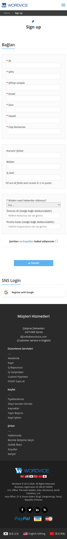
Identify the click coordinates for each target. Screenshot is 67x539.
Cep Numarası (16, 127)
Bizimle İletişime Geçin (21, 440)
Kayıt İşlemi (14, 417)
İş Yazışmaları (16, 372)
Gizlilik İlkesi (15, 444)
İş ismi (10, 173)
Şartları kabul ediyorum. (33, 241)
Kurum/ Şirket (14, 150)
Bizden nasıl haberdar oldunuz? (26, 200)
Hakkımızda (14, 435)
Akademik (13, 358)
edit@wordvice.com (35, 336)
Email (10, 94)
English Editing (34, 533)
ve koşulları (26, 241)
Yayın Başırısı (15, 413)
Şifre (10, 71)
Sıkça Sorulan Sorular (20, 403)
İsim (10, 105)
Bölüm (10, 161)
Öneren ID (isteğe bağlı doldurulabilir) (29, 211)
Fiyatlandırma (16, 399)
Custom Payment (18, 376)
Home (7, 13)
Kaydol (33, 263)
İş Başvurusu (15, 367)
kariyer (12, 454)
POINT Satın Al (16, 381)
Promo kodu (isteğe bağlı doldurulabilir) (30, 222)
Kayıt (11, 362)
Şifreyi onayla (15, 82)
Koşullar (12, 449)
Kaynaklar (13, 408)
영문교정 (11, 533)
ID (8, 60)
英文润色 (57, 533)
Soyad (11, 116)
